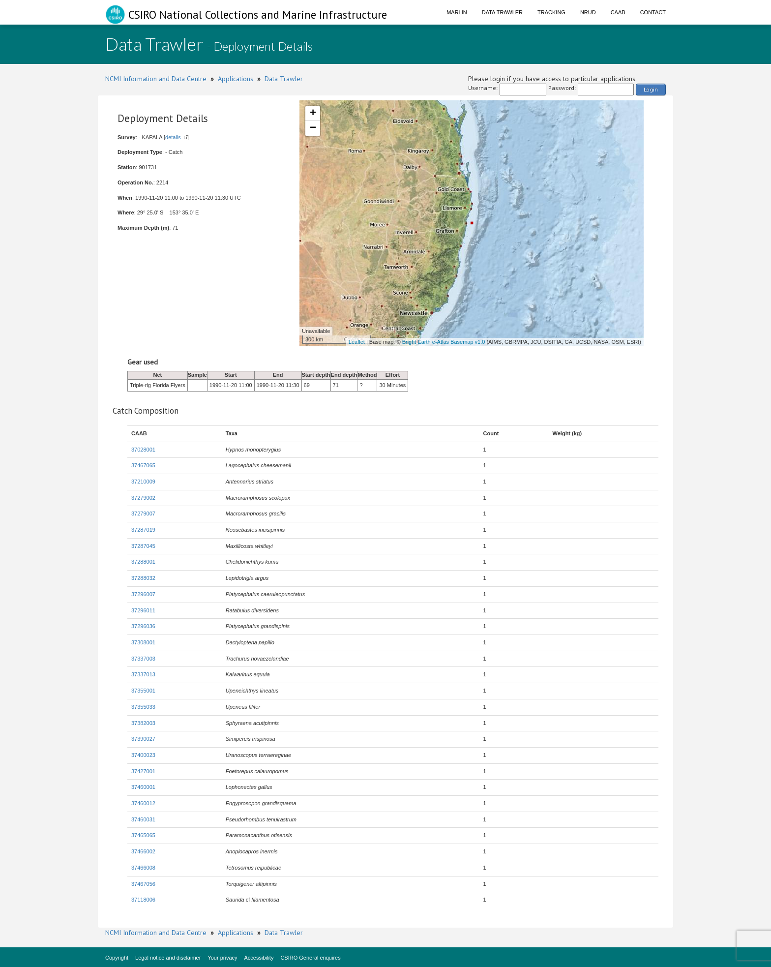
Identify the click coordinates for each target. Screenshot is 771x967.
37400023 (143, 755)
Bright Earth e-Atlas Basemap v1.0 (443, 342)
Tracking (551, 12)
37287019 (143, 530)
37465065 (143, 835)
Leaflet (357, 342)
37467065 (143, 465)
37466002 (143, 851)
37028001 (143, 450)
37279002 (143, 498)
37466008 (143, 868)
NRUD (588, 12)
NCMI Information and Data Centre (156, 78)
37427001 (143, 771)
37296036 (143, 626)
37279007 (143, 513)
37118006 (143, 900)
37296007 (143, 594)
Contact (653, 12)
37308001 (143, 642)
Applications (235, 78)
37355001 (143, 691)
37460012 (143, 803)
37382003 (143, 723)
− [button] (313, 128)
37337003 (143, 659)
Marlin (456, 12)
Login (651, 89)
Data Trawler (502, 12)
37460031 (143, 819)
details (173, 137)
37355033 (143, 707)
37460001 (143, 787)
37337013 (143, 674)
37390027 (143, 739)
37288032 (143, 578)
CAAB (618, 12)
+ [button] (313, 113)
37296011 (143, 610)
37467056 (143, 884)
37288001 (143, 562)
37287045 (143, 546)
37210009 (143, 481)
